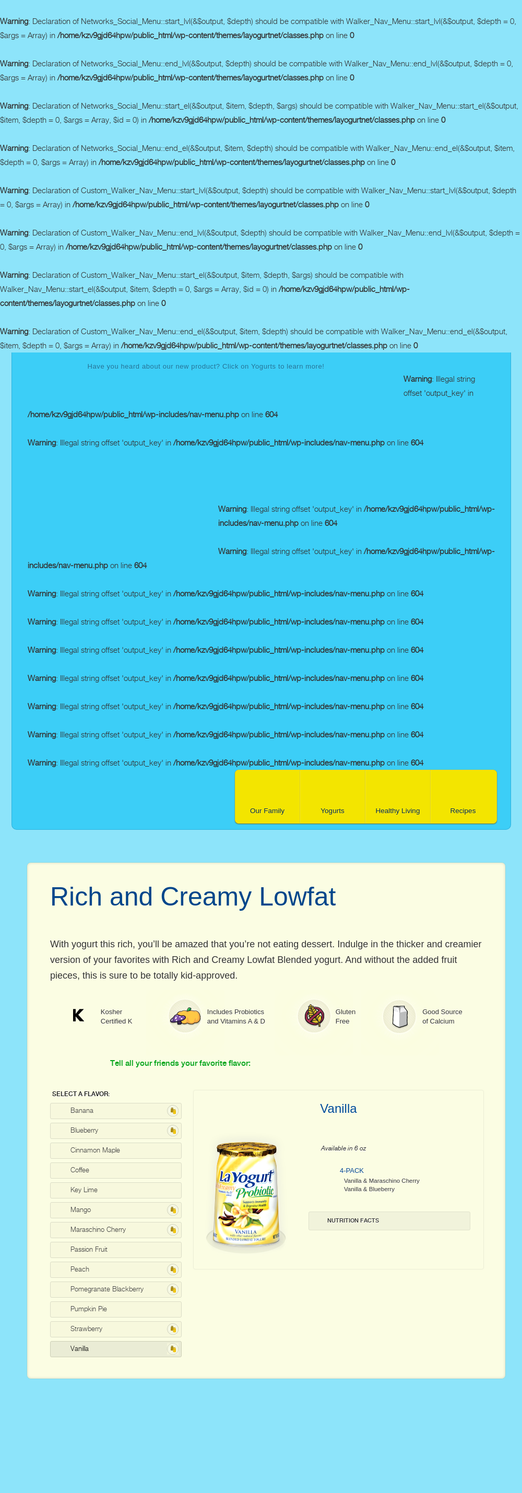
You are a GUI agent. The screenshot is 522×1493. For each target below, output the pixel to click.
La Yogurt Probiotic (123, 518)
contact (439, 470)
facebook (473, 470)
